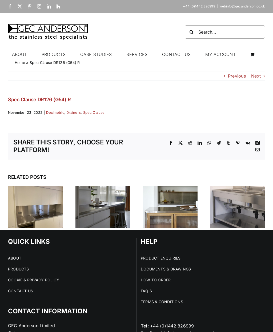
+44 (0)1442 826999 (172, 326)
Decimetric (55, 112)
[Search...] (225, 32)
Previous (237, 76)
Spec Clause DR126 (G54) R (39, 99)
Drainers (73, 112)
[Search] (191, 32)
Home (20, 62)
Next (256, 76)
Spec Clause (94, 112)
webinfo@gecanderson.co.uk (242, 6)
